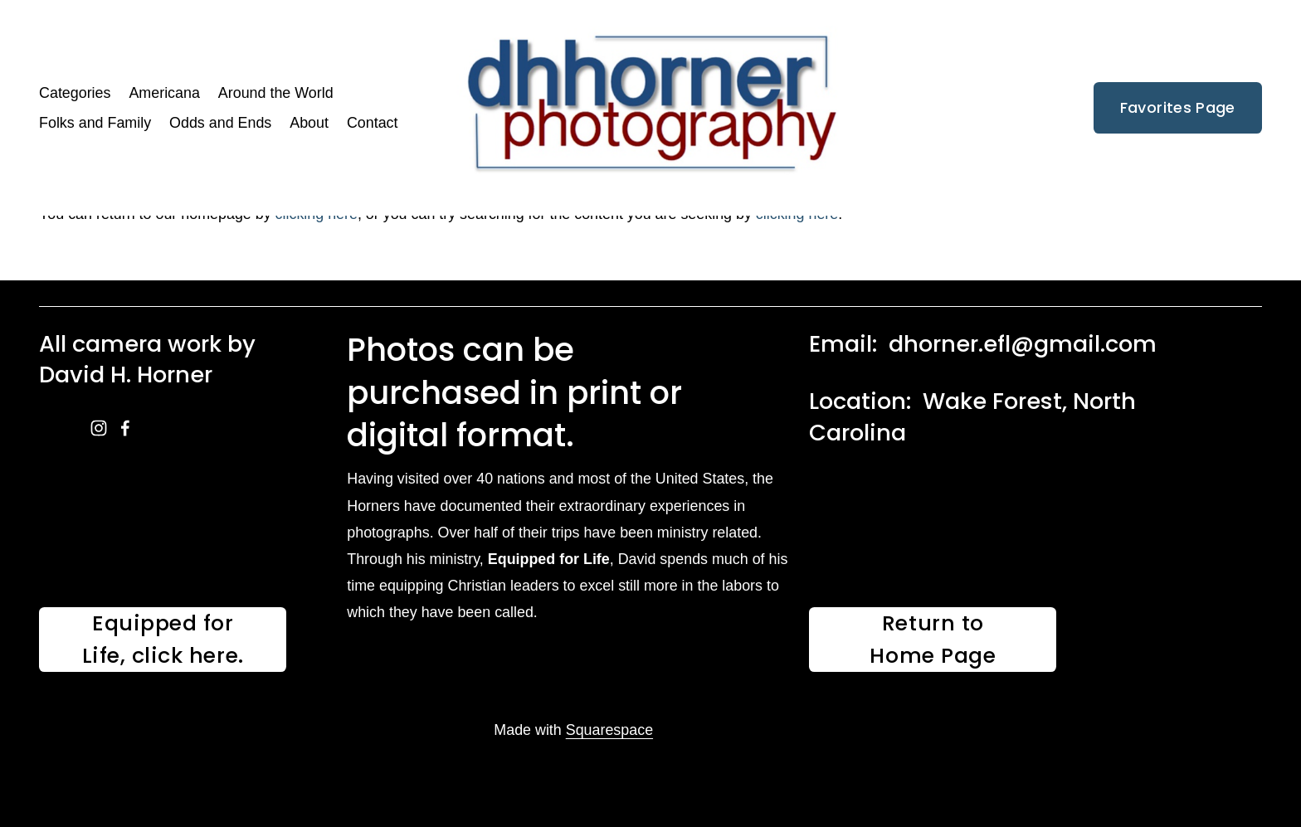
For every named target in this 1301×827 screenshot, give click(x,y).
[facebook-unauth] (125, 428)
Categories (74, 93)
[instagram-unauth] (98, 428)
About (309, 122)
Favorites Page (1177, 107)
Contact (372, 122)
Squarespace (609, 730)
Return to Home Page (933, 639)
